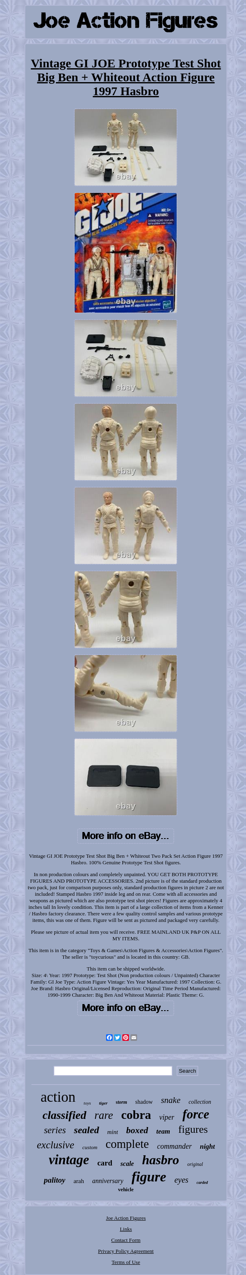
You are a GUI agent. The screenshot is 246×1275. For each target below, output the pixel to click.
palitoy (54, 1180)
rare (104, 1115)
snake (170, 1100)
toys (87, 1103)
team (163, 1131)
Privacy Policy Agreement (125, 1251)
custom (90, 1147)
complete (127, 1143)
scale (127, 1163)
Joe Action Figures (126, 1218)
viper (166, 1117)
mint (112, 1132)
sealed (86, 1130)
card (104, 1163)
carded (202, 1182)
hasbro (160, 1159)
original (195, 1164)
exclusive (55, 1144)
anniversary (107, 1180)
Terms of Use (126, 1262)
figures (193, 1129)
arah (78, 1181)
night (207, 1146)
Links (126, 1229)
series (55, 1130)
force (195, 1114)
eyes (181, 1179)
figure (148, 1176)
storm (121, 1102)
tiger (103, 1103)
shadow (144, 1102)
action (58, 1097)
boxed (137, 1130)
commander (174, 1146)
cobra (136, 1114)
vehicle (125, 1189)
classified (64, 1115)
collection (199, 1102)
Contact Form (126, 1240)
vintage (69, 1159)
